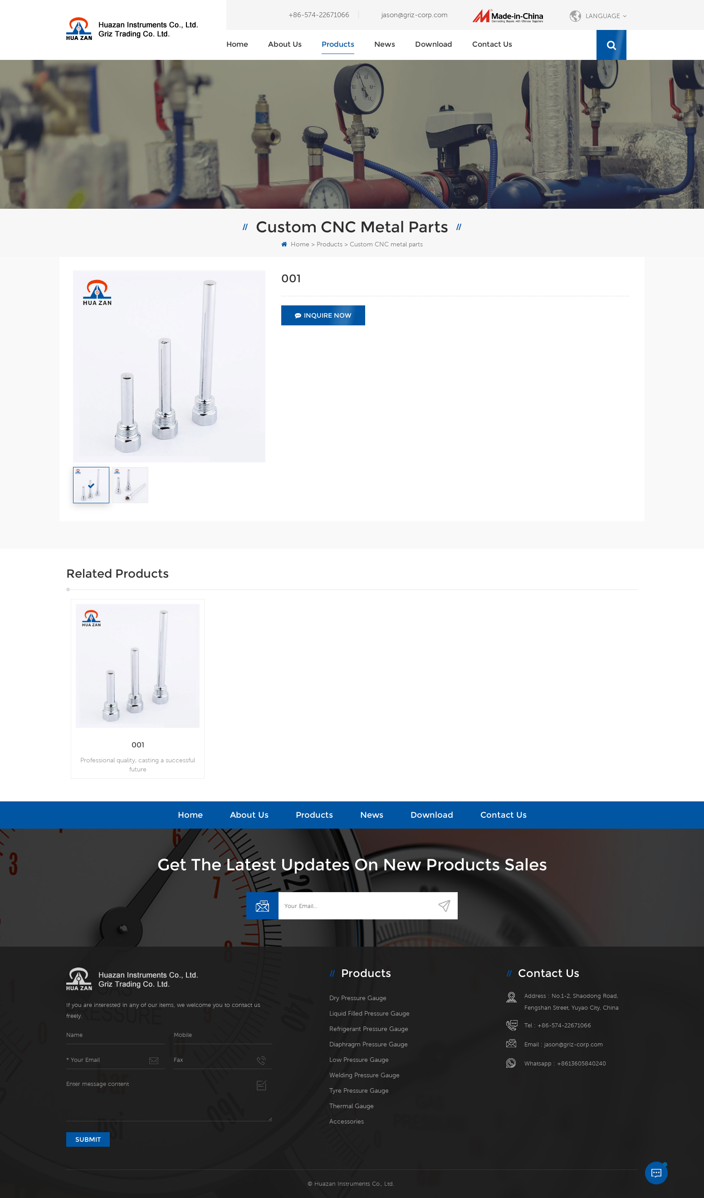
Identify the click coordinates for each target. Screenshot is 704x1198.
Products (338, 44)
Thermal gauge (351, 1106)
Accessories (346, 1121)
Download (433, 44)
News (384, 44)
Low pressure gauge (359, 1059)
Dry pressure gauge (357, 998)
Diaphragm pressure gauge (368, 1044)
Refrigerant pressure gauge (368, 1028)
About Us (285, 44)
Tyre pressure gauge (359, 1090)
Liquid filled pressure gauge (369, 1013)
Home (237, 44)
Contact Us (492, 44)
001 (138, 745)
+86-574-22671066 (318, 15)
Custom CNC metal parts (386, 244)
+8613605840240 (581, 1063)
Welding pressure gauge (364, 1075)
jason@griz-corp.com (414, 15)
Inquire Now (323, 315)
